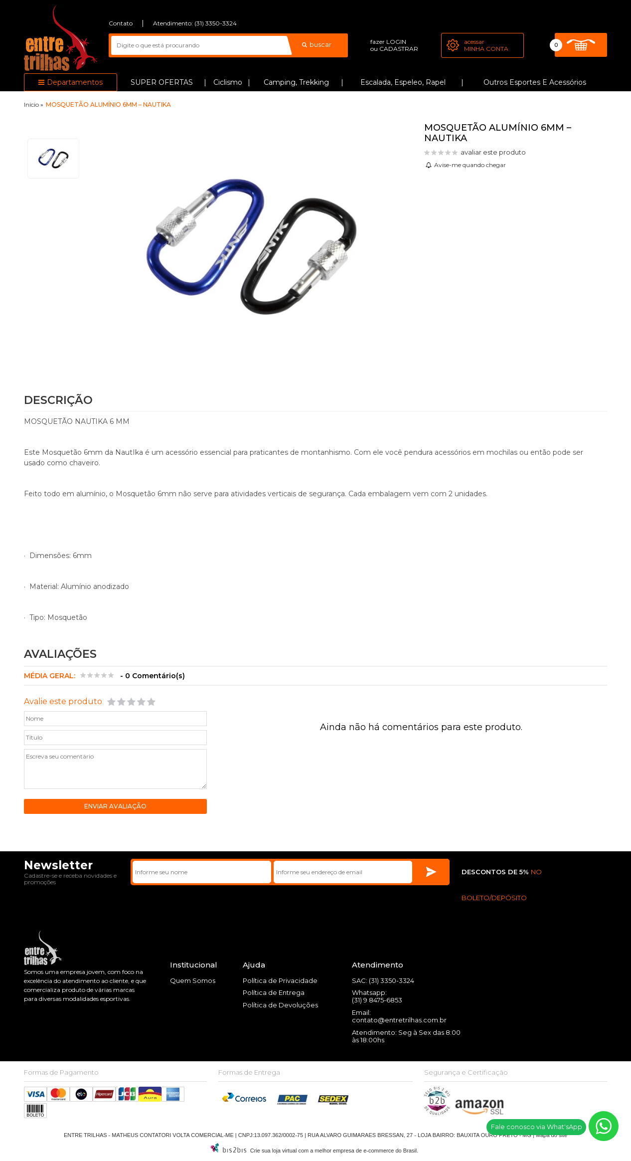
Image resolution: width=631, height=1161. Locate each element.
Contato (121, 23)
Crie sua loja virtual (273, 1151)
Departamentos (75, 82)
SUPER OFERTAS (162, 82)
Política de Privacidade (280, 981)
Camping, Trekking (296, 82)
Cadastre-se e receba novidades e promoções (70, 879)
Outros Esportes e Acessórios (534, 82)
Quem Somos (192, 981)
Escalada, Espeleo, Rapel (403, 82)
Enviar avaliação (115, 806)
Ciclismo (227, 82)
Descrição (58, 400)
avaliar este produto (493, 152)
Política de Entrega (274, 993)
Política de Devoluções (280, 1005)
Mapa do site (551, 1136)
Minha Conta (486, 48)
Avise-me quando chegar (470, 165)
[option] (53, 159)
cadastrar (398, 48)
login (396, 41)
